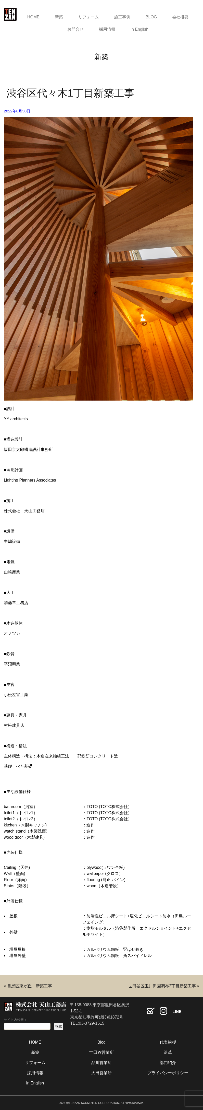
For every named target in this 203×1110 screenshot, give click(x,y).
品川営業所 (101, 1062)
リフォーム (88, 17)
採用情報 (107, 29)
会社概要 (180, 17)
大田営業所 (101, 1073)
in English (139, 29)
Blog (101, 1042)
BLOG (151, 17)
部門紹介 (168, 1062)
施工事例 (122, 17)
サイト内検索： (15, 1020)
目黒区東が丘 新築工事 (29, 986)
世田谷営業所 (101, 1052)
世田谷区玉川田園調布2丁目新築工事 (162, 986)
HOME (33, 17)
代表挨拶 (168, 1042)
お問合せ (75, 29)
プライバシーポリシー (167, 1073)
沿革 (168, 1052)
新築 (59, 17)
